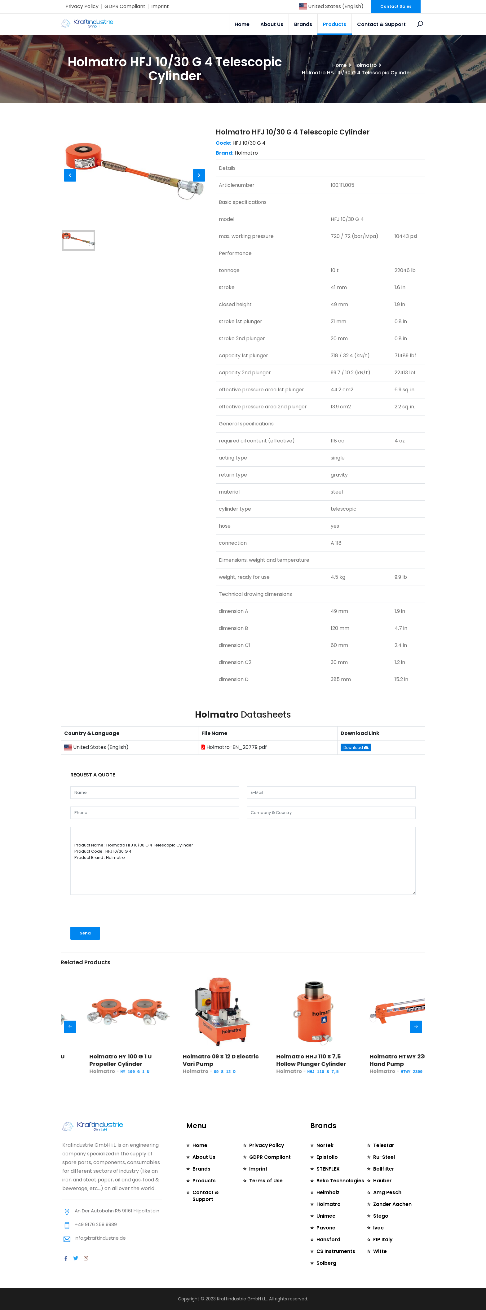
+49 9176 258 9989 (96, 1224)
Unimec (325, 1216)
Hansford (328, 1239)
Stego (380, 1216)
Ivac (378, 1227)
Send (85, 933)
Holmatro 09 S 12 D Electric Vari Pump (248, 1060)
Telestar (383, 1145)
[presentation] (112, 913)
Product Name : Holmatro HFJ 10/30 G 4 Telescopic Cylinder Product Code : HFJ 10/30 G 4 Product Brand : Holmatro (243, 861)
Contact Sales (395, 6)
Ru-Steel (384, 1157)
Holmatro (365, 65)
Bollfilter (383, 1168)
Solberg (326, 1263)
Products (334, 24)
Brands (303, 24)
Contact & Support (381, 24)
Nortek (325, 1145)
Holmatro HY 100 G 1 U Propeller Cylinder (148, 1060)
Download (356, 747)
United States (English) (331, 6)
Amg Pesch (387, 1192)
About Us (271, 24)
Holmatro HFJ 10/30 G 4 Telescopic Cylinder (293, 132)
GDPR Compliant (125, 6)
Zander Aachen (392, 1204)
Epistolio (327, 1157)
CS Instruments (336, 1251)
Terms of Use (266, 1180)
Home (242, 24)
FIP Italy (383, 1239)
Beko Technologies (340, 1180)
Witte (380, 1251)
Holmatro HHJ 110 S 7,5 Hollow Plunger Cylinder (338, 1060)
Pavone (326, 1227)
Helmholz (328, 1192)
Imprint (161, 6)
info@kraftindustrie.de (100, 1238)
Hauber (382, 1180)
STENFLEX (328, 1168)
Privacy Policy (82, 6)
